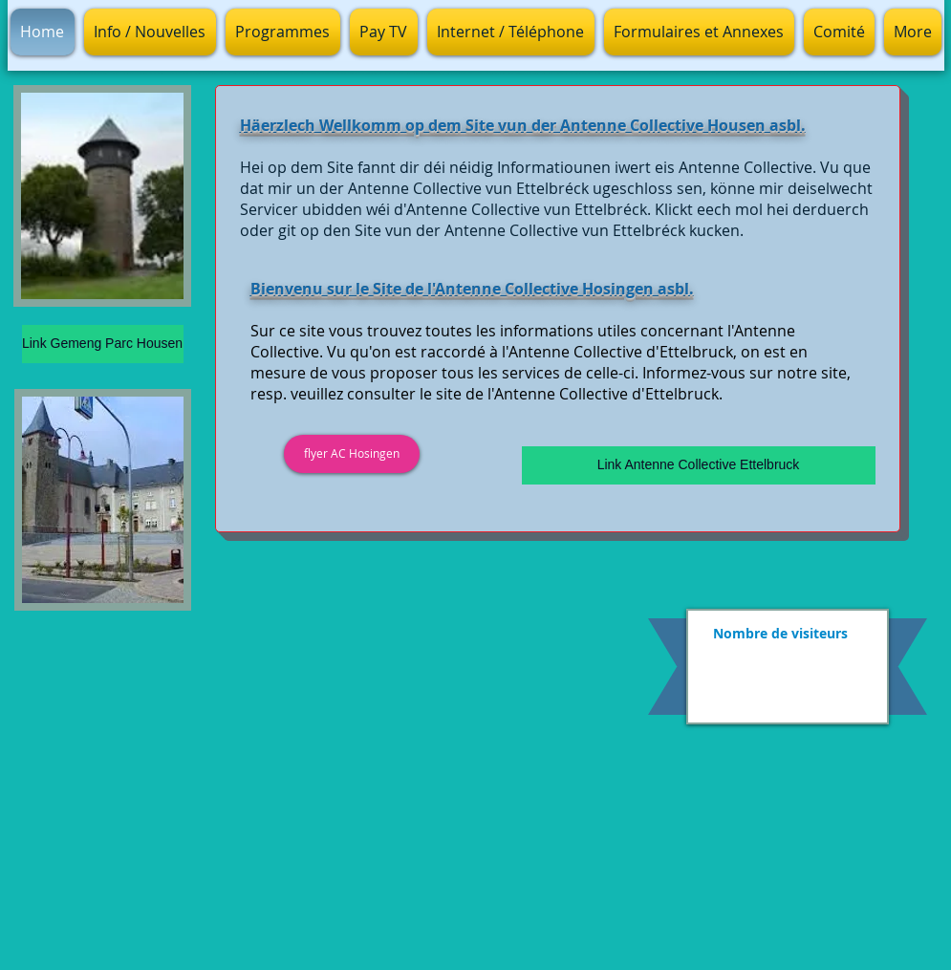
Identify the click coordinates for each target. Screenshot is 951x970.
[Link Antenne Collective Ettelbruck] (698, 465)
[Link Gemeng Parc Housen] (103, 344)
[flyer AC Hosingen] (352, 454)
